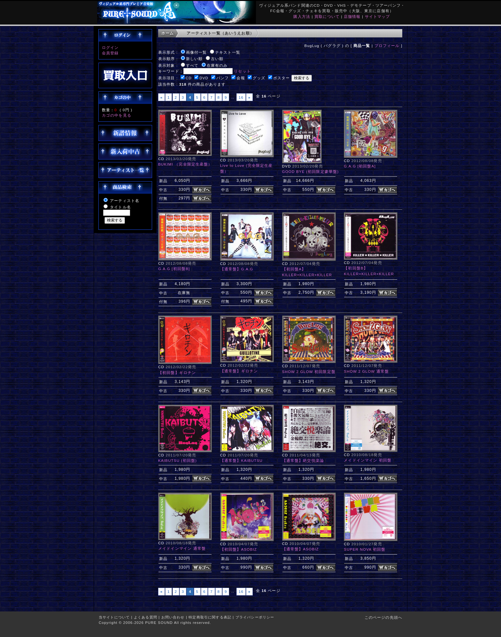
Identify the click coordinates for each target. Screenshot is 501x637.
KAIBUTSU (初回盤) (177, 460)
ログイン (110, 47)
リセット (242, 71)
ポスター (281, 78)
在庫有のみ (217, 65)
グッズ (259, 78)
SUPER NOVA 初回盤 (364, 549)
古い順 (217, 59)
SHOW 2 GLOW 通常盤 (366, 371)
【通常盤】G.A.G (236, 269)
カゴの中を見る (116, 115)
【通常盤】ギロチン (239, 371)
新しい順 (194, 59)
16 (241, 97)
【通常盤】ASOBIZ (300, 549)
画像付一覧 (196, 52)
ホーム (167, 33)
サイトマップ (377, 16)
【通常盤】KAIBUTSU (241, 460)
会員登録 (110, 53)
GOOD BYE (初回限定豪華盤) (310, 171)
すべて (192, 65)
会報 (240, 78)
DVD (203, 78)
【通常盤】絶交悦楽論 (303, 460)
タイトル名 (120, 207)
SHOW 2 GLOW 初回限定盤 (308, 371)
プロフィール (387, 45)
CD (189, 78)
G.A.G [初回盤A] (360, 166)
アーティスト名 (124, 200)
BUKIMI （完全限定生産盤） (185, 164)
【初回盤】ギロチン (177, 372)
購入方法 (301, 16)
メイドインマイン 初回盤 (367, 460)
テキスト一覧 (227, 52)
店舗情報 (352, 16)
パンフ (222, 78)
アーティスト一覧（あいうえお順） (220, 33)
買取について (327, 16)
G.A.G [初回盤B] (174, 269)
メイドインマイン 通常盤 (182, 548)
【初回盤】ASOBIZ (238, 549)
